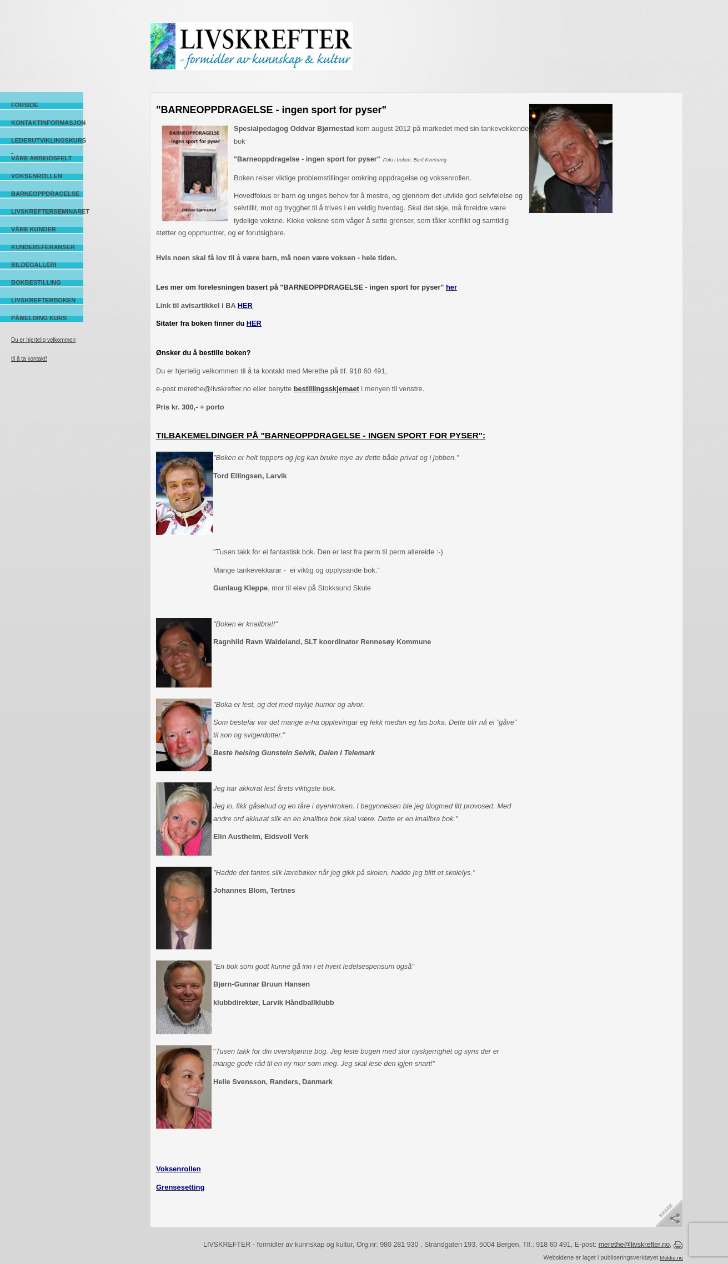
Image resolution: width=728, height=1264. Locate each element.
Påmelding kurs (39, 318)
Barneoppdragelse (45, 193)
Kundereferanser (43, 247)
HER (254, 323)
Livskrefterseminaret (47, 211)
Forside (24, 105)
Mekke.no (671, 1258)
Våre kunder (33, 229)
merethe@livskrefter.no (634, 1244)
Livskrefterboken (43, 300)
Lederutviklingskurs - (47, 140)
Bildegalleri (33, 264)
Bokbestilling (36, 282)
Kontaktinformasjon (47, 122)
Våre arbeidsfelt (41, 158)
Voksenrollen (36, 176)
